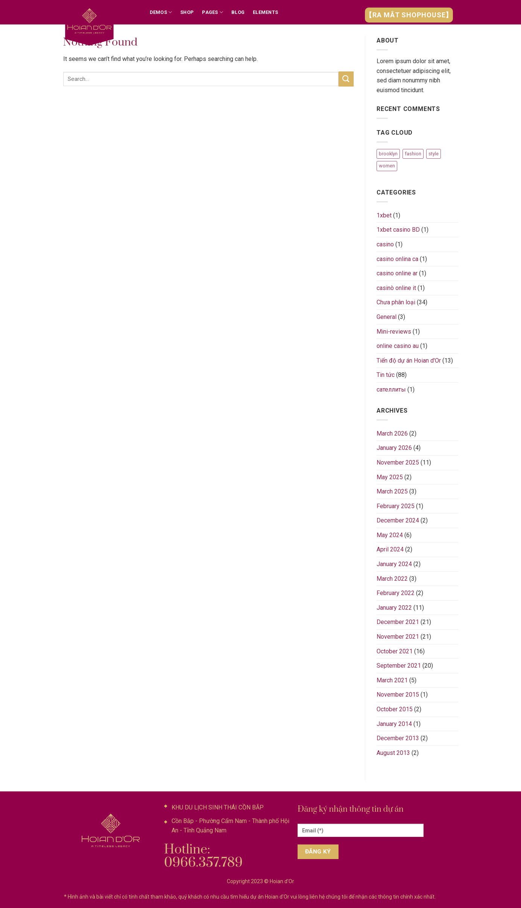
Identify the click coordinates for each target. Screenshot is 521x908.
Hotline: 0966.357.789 (203, 856)
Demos (161, 12)
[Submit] (346, 78)
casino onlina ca (397, 259)
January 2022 (394, 607)
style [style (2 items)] (433, 153)
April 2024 (390, 549)
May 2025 (390, 477)
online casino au (398, 345)
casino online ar (397, 273)
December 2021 (398, 622)
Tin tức (386, 374)
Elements (265, 12)
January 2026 (394, 447)
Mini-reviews (394, 331)
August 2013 (393, 752)
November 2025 (398, 462)
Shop (187, 12)
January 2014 (394, 723)
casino (385, 244)
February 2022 (396, 593)
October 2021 (395, 651)
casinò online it (396, 288)
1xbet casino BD (398, 229)
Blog (238, 12)
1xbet (384, 215)
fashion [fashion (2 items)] (413, 153)
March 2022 (392, 578)
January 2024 (394, 564)
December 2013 (398, 738)
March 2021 (392, 680)
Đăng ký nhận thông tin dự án (351, 809)
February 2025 (396, 506)
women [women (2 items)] (387, 166)
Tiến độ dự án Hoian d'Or (409, 360)
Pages (212, 12)
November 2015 (398, 694)
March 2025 (392, 491)
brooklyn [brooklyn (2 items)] (388, 153)
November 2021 (398, 636)
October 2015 (395, 709)
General (386, 316)
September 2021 (399, 665)
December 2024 (398, 520)
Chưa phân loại (396, 302)
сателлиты (391, 389)
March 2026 (392, 433)
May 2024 (390, 535)
